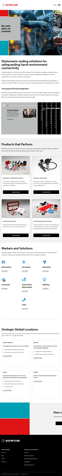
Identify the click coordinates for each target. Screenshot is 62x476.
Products (26, 452)
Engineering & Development (31, 458)
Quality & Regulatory (29, 465)
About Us (3, 452)
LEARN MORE (10, 119)
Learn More (4, 271)
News (2, 455)
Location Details (7, 356)
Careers (3, 458)
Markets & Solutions (29, 455)
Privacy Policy (24, 474)
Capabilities (27, 462)
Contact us (3, 462)
